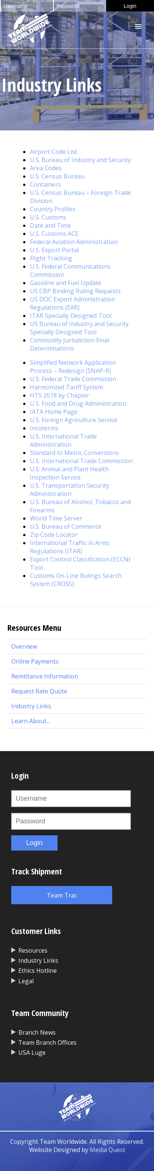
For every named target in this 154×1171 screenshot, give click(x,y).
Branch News (37, 1032)
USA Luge (32, 1052)
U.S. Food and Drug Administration (78, 403)
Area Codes (46, 168)
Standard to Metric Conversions (74, 453)
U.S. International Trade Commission (81, 461)
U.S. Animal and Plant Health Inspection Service (69, 473)
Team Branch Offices (47, 1042)
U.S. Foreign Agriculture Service (73, 420)
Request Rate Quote (39, 691)
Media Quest (107, 1150)
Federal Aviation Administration (74, 242)
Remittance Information (44, 676)
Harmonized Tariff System (66, 387)
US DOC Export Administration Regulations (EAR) (72, 303)
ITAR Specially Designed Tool (70, 315)
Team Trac (62, 895)
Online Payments (35, 661)
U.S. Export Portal (54, 250)
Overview (24, 646)
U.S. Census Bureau (57, 176)
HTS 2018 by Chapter (59, 395)
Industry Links (31, 706)
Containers (45, 184)
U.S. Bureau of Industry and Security (80, 160)
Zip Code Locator (54, 535)
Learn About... (30, 721)
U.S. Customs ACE (54, 234)
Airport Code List (53, 152)
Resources (32, 950)
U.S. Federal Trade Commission (73, 379)
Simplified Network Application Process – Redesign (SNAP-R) (73, 366)
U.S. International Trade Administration (63, 440)
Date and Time (50, 225)
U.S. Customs (48, 217)
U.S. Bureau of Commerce (65, 526)
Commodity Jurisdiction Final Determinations (69, 344)
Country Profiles (53, 209)
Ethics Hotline (37, 970)
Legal (26, 981)
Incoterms (44, 428)
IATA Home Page (53, 412)
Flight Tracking (51, 258)
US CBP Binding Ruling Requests (75, 291)
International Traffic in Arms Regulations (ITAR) (70, 547)
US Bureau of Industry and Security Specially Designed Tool (79, 328)
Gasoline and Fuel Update (65, 283)
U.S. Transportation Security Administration (69, 489)
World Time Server (56, 518)
